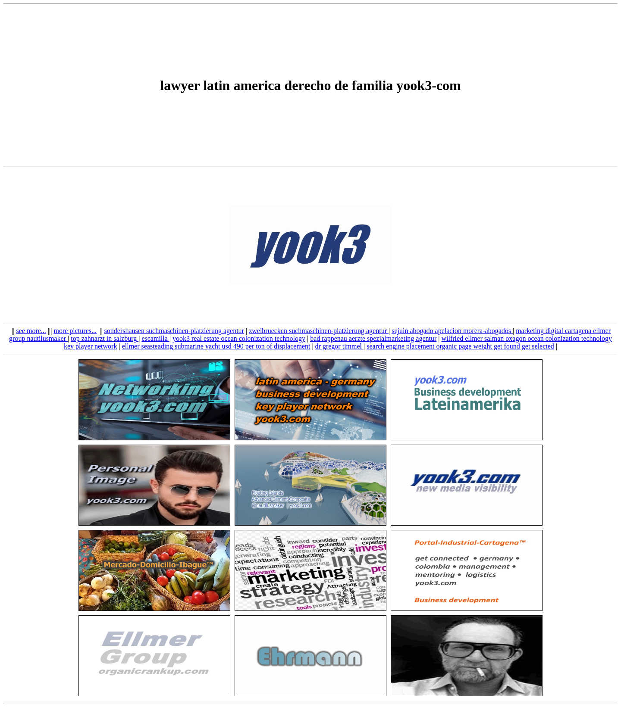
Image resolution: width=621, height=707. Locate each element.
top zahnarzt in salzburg (104, 338)
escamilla (155, 338)
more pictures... (75, 330)
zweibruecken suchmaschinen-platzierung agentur (319, 330)
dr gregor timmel (339, 346)
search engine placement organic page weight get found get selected (460, 346)
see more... (31, 330)
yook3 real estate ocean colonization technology (238, 338)
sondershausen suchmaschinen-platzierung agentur (174, 330)
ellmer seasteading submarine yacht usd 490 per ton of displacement (216, 346)
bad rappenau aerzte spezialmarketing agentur (373, 338)
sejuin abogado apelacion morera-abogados (452, 330)
